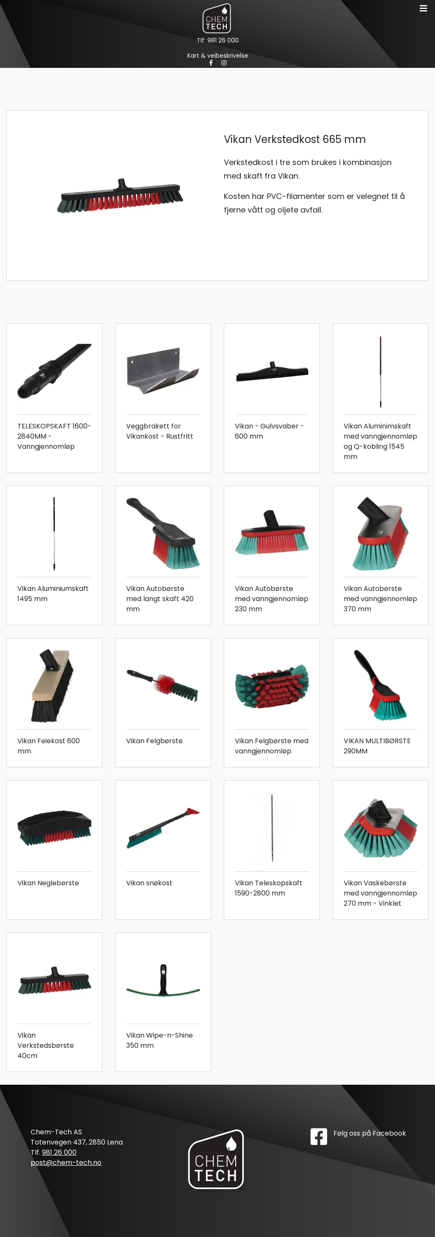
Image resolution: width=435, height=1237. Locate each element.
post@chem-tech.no (66, 1162)
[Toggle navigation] (423, 8)
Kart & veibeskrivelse (217, 55)
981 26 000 (223, 40)
